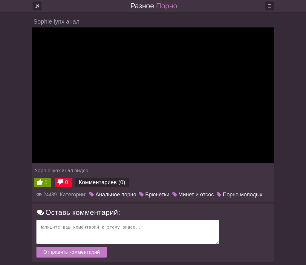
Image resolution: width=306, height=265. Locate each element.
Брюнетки (154, 195)
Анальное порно (112, 195)
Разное (153, 6)
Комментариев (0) (102, 182)
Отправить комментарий (71, 252)
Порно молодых (239, 195)
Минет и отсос (193, 195)
